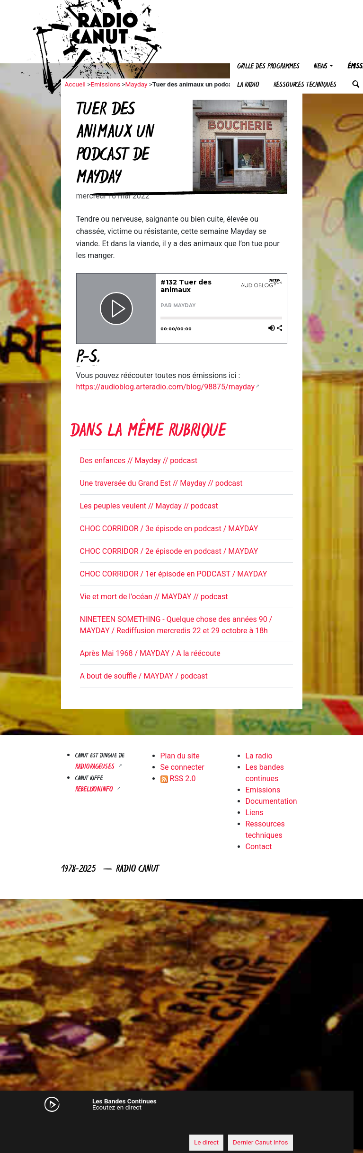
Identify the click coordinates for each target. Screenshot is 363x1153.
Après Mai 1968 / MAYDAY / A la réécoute (150, 653)
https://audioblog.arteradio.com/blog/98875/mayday (165, 386)
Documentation (271, 801)
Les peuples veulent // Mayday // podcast (149, 505)
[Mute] (63, 1124)
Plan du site (180, 755)
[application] (172, 1125)
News (321, 66)
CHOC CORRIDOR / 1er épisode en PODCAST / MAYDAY (173, 573)
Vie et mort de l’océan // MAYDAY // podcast (154, 596)
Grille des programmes (268, 66)
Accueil (75, 84)
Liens (255, 812)
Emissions (105, 84)
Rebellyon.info (95, 789)
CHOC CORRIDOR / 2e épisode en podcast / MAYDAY (169, 551)
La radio (248, 85)
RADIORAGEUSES (95, 767)
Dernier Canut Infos (260, 1142)
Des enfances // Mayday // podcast (138, 460)
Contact (259, 846)
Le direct (206, 1142)
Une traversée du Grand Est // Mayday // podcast (161, 483)
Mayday (136, 84)
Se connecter (182, 767)
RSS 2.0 (178, 778)
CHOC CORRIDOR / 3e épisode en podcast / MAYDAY (169, 528)
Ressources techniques (305, 85)
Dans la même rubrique (148, 432)
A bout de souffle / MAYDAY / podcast (144, 675)
